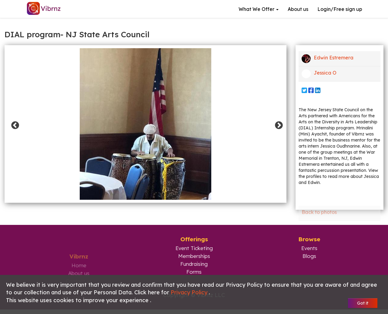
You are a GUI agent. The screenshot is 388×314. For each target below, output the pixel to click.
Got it (362, 303)
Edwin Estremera (327, 58)
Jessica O (319, 73)
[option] (145, 124)
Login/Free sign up (339, 9)
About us (298, 9)
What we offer (259, 9)
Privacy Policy (190, 292)
